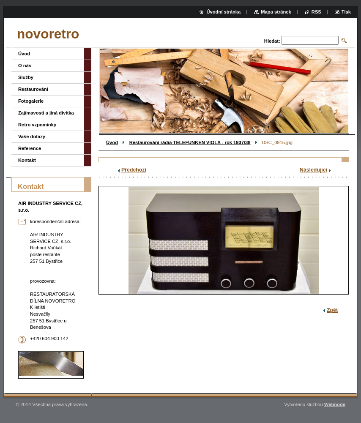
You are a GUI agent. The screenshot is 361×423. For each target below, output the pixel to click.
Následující (313, 170)
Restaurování (33, 89)
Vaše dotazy (31, 136)
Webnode (334, 404)
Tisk (346, 11)
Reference (29, 148)
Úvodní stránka (223, 11)
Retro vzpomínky (37, 124)
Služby (25, 77)
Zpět (332, 310)
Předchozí (133, 170)
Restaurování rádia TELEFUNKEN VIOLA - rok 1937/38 (190, 142)
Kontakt (27, 160)
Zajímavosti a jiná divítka (46, 112)
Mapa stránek (276, 11)
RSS (316, 11)
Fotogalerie (31, 101)
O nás (24, 65)
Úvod (112, 142)
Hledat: (272, 41)
